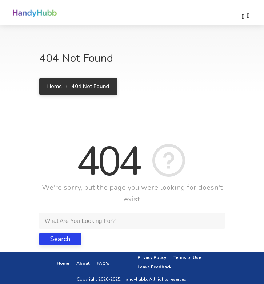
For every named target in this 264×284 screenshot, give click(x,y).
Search (60, 239)
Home (54, 86)
